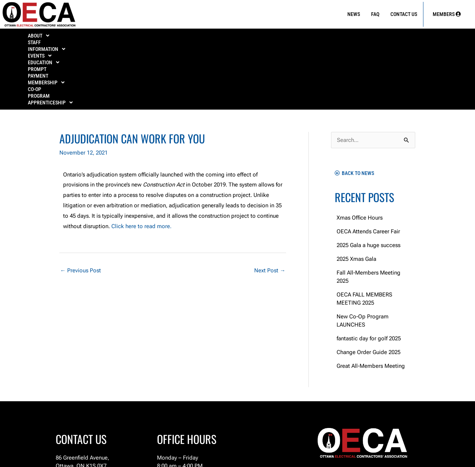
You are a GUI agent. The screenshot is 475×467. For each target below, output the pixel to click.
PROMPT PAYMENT (258, 38)
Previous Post (80, 208)
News (353, 14)
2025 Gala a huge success (368, 182)
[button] (41, 38)
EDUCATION (206, 38)
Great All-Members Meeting (371, 303)
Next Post (269, 208)
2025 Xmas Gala (356, 196)
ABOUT (41, 38)
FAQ (375, 14)
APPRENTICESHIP (422, 38)
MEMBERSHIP (312, 38)
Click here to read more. (141, 163)
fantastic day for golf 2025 (369, 276)
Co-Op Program (365, 38)
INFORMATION (116, 38)
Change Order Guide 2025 (368, 289)
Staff (74, 38)
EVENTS (162, 38)
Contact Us (403, 14)
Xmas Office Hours (360, 155)
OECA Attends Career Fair (368, 169)
